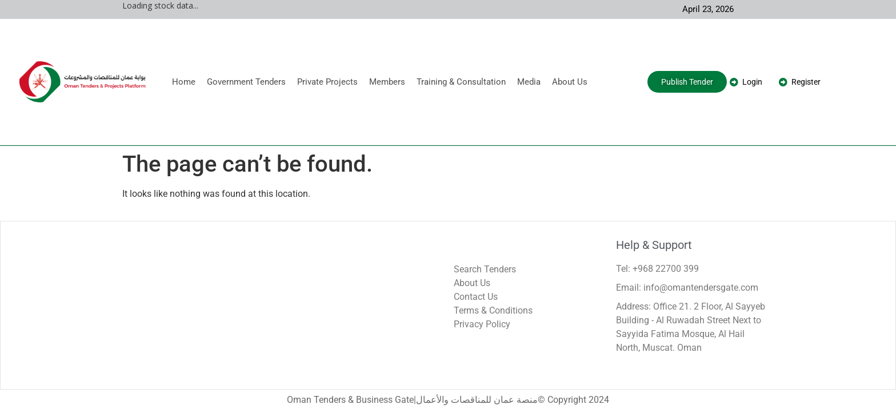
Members (387, 82)
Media (529, 82)
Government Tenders (246, 82)
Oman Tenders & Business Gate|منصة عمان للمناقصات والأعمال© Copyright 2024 (448, 399)
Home (183, 82)
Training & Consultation (461, 82)
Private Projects (327, 82)
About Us (569, 82)
